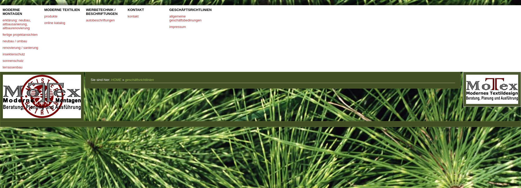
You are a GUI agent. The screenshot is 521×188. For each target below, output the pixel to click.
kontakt (136, 10)
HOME (116, 80)
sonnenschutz (13, 61)
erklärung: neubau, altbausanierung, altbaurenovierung (17, 24)
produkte (51, 16)
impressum (177, 27)
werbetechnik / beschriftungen (101, 12)
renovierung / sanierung (20, 48)
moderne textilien (62, 10)
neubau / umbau (15, 41)
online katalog (54, 23)
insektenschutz (14, 54)
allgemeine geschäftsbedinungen (185, 18)
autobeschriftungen (100, 20)
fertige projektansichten (20, 35)
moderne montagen (12, 12)
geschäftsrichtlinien (188, 10)
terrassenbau (12, 67)
